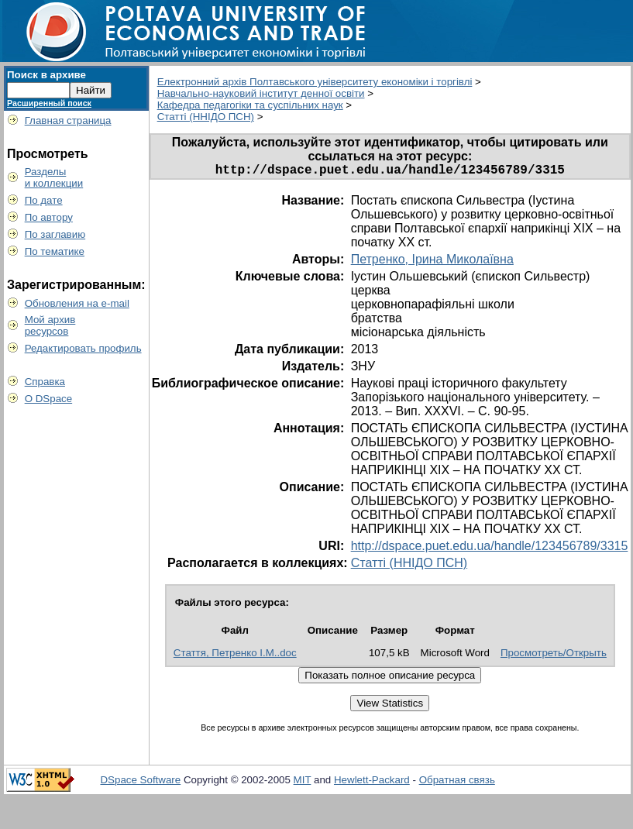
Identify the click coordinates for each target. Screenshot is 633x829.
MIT (302, 783)
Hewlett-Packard (372, 783)
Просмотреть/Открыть (554, 656)
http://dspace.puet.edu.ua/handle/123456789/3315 (489, 549)
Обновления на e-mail (77, 303)
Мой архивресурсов (50, 325)
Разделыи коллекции (54, 177)
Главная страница (68, 120)
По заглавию (55, 234)
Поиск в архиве (46, 75)
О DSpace (49, 398)
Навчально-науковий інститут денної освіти (261, 93)
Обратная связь (457, 783)
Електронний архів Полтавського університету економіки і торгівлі (315, 82)
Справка (45, 381)
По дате (44, 200)
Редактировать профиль (83, 348)
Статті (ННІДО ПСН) (205, 116)
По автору (49, 217)
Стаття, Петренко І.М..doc (235, 656)
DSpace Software (140, 783)
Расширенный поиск (49, 103)
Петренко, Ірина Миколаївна (432, 262)
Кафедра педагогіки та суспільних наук (250, 105)
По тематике (54, 251)
